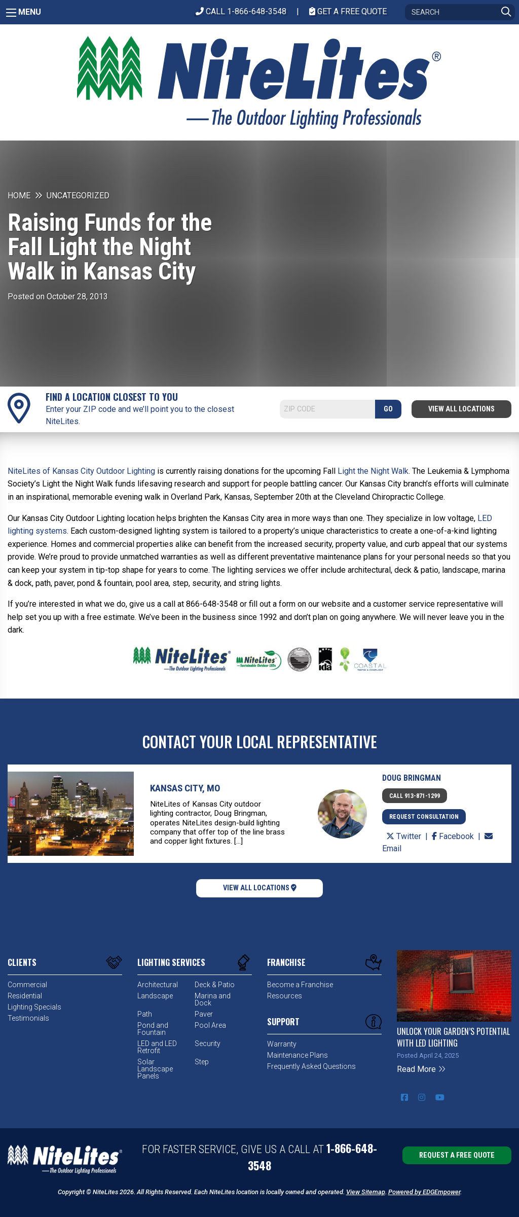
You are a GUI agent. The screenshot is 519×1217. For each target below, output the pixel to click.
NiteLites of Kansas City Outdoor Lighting (81, 471)
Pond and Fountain (152, 1028)
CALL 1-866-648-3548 (241, 11)
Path (144, 1014)
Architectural (157, 985)
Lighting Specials (34, 1007)
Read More (421, 1069)
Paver (204, 1014)
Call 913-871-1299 (414, 795)
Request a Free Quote (457, 1155)
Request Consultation (424, 816)
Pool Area (210, 1025)
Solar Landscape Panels (155, 1069)
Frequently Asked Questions (311, 1066)
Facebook (454, 836)
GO (388, 409)
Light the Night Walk (373, 471)
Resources (284, 996)
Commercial (27, 985)
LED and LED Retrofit (157, 1047)
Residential (25, 996)
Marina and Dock (213, 999)
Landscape (155, 996)
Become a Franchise (300, 985)
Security (207, 1043)
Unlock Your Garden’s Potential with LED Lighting (453, 1037)
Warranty (281, 1044)
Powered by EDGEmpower (424, 1192)
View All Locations (461, 409)
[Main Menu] (11, 13)
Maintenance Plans (297, 1055)
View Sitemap (365, 1192)
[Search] (460, 12)
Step (202, 1062)
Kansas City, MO (185, 788)
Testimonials (28, 1018)
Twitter (404, 836)
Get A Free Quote (348, 11)
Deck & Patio (215, 985)
